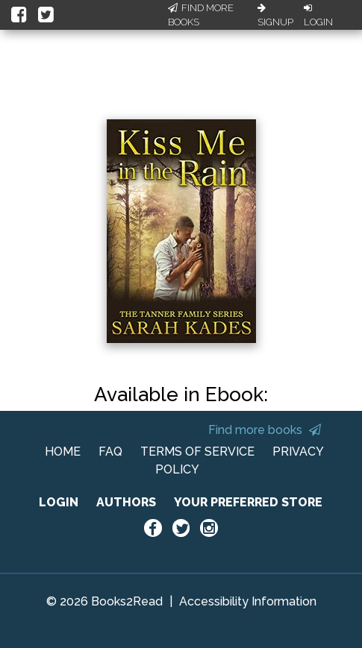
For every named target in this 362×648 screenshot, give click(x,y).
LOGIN (58, 502)
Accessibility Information (247, 601)
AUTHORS (126, 502)
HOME (63, 451)
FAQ (110, 451)
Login (318, 15)
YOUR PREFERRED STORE (248, 502)
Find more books (264, 430)
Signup (275, 15)
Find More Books (201, 15)
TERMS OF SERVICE (197, 451)
